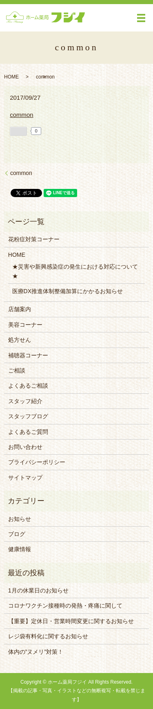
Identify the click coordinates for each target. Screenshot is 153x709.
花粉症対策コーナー (34, 239)
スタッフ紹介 (25, 401)
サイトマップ (25, 477)
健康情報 (19, 549)
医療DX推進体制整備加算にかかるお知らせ (67, 291)
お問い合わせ (25, 447)
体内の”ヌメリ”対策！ (35, 651)
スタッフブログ (28, 416)
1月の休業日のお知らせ (38, 590)
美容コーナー (25, 324)
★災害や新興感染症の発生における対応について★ (75, 271)
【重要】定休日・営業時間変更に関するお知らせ (71, 621)
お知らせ (19, 519)
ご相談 (16, 370)
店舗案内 (19, 309)
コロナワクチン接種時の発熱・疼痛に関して (65, 605)
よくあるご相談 (28, 385)
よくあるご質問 (28, 432)
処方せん (19, 340)
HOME (11, 77)
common (21, 114)
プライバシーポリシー (36, 462)
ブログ (16, 534)
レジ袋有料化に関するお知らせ (48, 636)
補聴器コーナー (28, 355)
